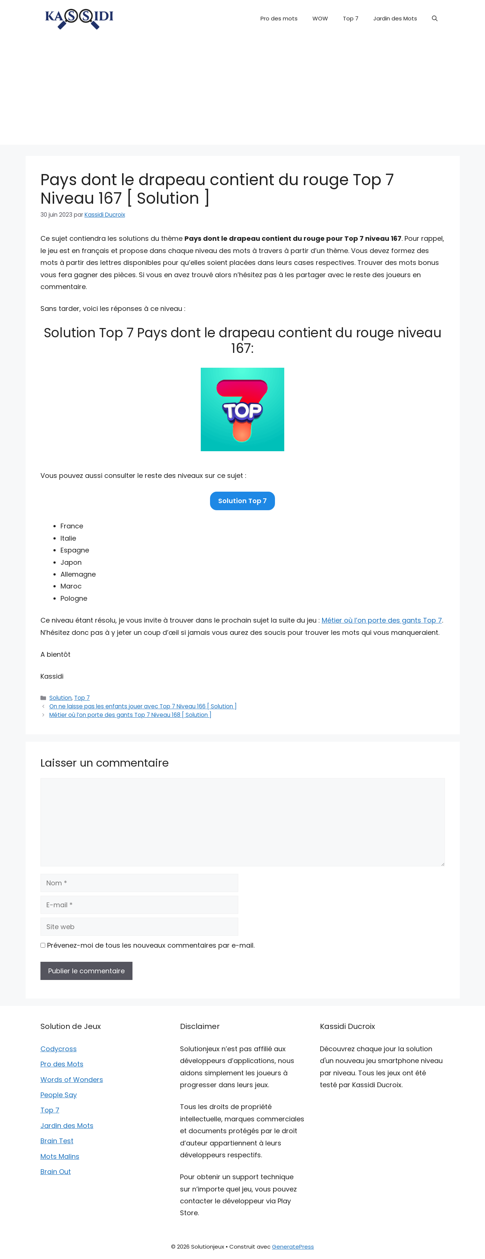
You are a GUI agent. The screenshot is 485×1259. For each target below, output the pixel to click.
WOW (320, 18)
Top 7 (350, 18)
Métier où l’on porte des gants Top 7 (382, 620)
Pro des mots (279, 18)
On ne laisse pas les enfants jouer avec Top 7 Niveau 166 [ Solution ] (143, 706)
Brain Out (55, 1171)
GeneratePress (293, 1246)
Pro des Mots (61, 1064)
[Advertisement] (242, 93)
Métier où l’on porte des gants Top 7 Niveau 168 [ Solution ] (130, 715)
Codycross (58, 1048)
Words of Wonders (71, 1079)
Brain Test (56, 1140)
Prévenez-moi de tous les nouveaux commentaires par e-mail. (151, 945)
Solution (60, 698)
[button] (435, 18)
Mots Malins (59, 1156)
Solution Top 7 (242, 500)
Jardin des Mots (395, 18)
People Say (58, 1094)
